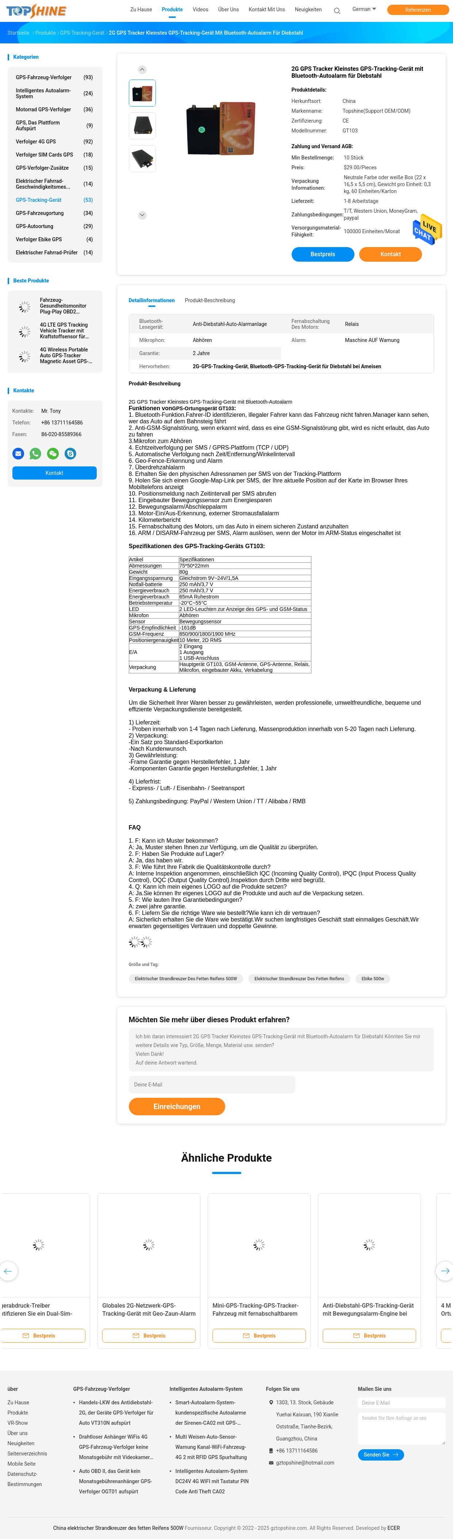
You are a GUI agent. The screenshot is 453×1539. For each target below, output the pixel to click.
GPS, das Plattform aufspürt (54, 125)
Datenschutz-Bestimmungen (25, 1479)
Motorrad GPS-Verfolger (54, 109)
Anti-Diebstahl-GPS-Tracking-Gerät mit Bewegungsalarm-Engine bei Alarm (388, 1313)
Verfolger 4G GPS (54, 141)
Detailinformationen (152, 300)
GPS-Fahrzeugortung (54, 213)
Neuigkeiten (21, 1443)
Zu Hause (18, 1402)
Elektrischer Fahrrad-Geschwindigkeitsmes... (54, 184)
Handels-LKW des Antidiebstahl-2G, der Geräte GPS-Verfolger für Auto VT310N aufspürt (116, 1413)
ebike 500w (373, 978)
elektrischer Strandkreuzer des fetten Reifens (299, 978)
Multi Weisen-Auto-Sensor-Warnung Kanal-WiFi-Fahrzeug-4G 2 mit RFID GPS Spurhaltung (211, 1447)
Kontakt (54, 473)
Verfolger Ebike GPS (54, 239)
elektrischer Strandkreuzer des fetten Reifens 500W (186, 978)
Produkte (18, 1413)
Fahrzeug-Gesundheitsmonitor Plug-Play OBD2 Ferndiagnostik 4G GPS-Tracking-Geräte (67, 306)
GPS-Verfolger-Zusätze (54, 168)
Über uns (18, 1433)
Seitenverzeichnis (27, 1454)
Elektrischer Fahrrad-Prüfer (54, 252)
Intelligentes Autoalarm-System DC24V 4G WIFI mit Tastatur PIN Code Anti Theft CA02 (212, 1481)
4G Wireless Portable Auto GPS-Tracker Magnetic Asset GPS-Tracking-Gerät (64, 355)
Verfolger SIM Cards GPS (54, 154)
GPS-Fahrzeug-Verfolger (54, 77)
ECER (394, 1528)
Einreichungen (177, 1106)
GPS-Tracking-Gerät (54, 200)
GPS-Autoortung (54, 226)
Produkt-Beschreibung (210, 300)
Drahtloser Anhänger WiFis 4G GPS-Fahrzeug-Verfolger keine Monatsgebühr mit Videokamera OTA (116, 1448)
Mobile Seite (22, 1464)
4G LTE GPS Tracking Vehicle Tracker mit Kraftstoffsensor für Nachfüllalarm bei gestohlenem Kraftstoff (66, 330)
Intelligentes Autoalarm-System (54, 93)
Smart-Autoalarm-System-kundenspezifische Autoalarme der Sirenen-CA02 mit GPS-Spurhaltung (211, 1414)
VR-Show (18, 1423)
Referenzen (418, 10)
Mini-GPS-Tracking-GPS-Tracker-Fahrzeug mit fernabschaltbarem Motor (276, 1313)
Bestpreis (323, 254)
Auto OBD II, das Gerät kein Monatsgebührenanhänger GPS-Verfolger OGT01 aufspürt (115, 1481)
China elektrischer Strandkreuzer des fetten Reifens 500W (118, 1528)
